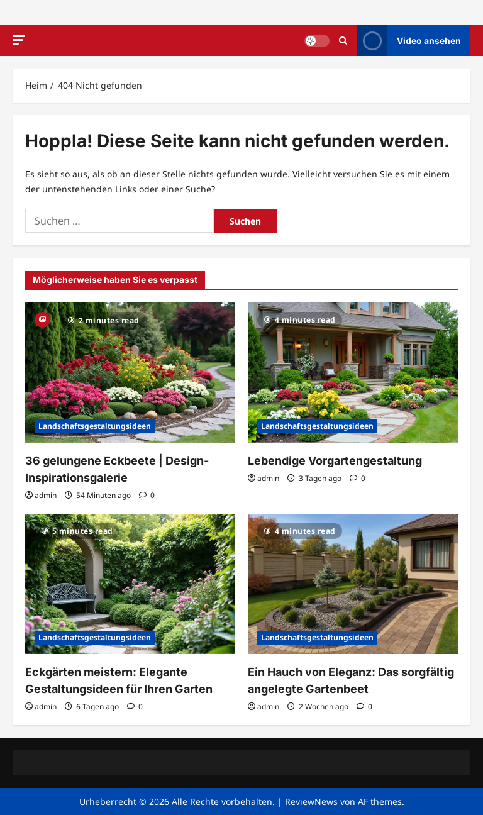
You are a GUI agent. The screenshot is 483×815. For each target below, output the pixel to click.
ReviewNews (311, 801)
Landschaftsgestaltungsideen (94, 426)
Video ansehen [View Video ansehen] (409, 40)
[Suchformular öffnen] (343, 40)
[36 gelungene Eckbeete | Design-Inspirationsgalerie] (130, 372)
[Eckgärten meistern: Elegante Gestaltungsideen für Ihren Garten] (130, 584)
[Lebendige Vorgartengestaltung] (353, 372)
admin (46, 495)
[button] (19, 40)
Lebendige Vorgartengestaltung (335, 460)
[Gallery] (42, 318)
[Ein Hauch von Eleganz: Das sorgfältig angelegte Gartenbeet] (353, 584)
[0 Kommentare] (147, 495)
